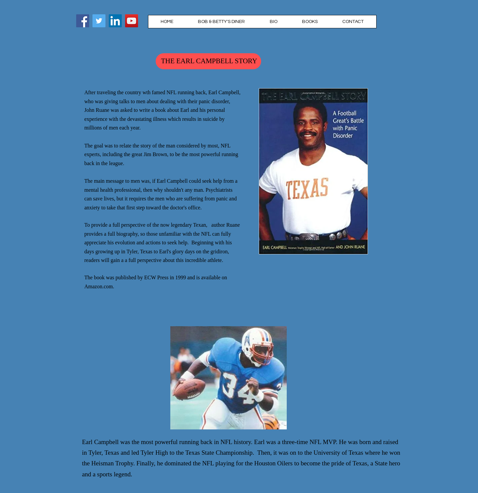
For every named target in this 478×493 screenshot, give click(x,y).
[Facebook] (82, 20)
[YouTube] (131, 20)
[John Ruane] (98, 20)
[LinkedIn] (115, 20)
